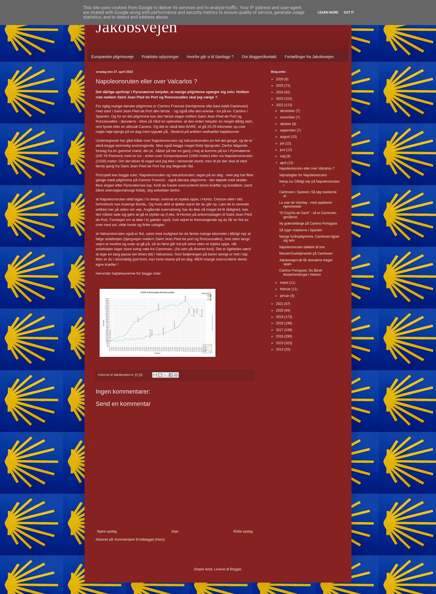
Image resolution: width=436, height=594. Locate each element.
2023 (280, 99)
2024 (280, 92)
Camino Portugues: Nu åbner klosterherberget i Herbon (300, 272)
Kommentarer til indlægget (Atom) (140, 539)
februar (285, 289)
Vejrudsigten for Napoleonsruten (303, 175)
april (283, 163)
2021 (280, 304)
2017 (280, 330)
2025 (280, 86)
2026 (280, 79)
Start (174, 531)
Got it (349, 12)
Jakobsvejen (136, 27)
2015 (280, 343)
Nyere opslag (107, 531)
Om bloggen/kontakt (259, 56)
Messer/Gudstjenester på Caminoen (306, 253)
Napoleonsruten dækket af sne (301, 247)
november (288, 117)
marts (284, 283)
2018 (280, 323)
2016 (280, 336)
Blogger (235, 569)
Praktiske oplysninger (160, 56)
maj (283, 156)
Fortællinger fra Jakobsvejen (309, 56)
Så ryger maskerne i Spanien (300, 230)
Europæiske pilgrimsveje (112, 56)
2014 (280, 349)
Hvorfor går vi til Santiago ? (210, 56)
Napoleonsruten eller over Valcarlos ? (307, 168)
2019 (280, 317)
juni (283, 150)
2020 (280, 310)
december (288, 111)
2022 (280, 105)
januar (285, 296)
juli (282, 143)
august (285, 137)
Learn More (328, 12)
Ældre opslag (243, 531)
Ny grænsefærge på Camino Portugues (308, 223)
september (288, 130)
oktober (286, 124)
